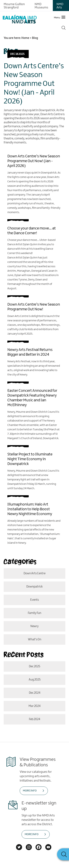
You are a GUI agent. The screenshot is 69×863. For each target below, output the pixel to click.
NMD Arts (59, 6)
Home (25, 38)
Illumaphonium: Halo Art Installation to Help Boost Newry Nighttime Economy (29, 509)
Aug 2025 (34, 679)
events (34, 599)
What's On (34, 639)
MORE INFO (30, 790)
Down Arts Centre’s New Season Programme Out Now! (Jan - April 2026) (34, 83)
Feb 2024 (34, 719)
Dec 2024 (34, 692)
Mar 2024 (34, 706)
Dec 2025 (34, 666)
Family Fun (34, 613)
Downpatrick (34, 586)
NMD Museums (41, 6)
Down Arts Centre (34, 573)
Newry (34, 626)
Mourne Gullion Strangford (14, 6)
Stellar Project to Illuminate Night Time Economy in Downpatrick (29, 459)
